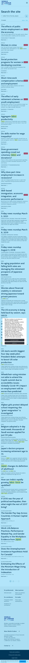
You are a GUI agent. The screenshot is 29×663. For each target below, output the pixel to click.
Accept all (14, 343)
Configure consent (14, 340)
